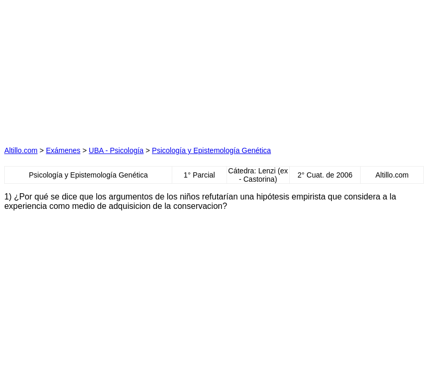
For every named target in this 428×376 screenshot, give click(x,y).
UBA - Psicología (116, 150)
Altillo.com (21, 150)
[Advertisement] (115, 69)
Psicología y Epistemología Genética (211, 150)
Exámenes (63, 150)
